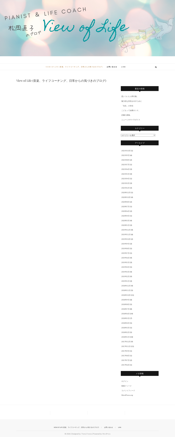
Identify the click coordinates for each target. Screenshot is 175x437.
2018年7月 (125, 309)
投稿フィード (126, 386)
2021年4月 (125, 179)
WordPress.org (127, 395)
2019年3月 (125, 272)
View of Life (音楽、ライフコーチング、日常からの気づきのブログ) (74, 67)
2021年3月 (125, 183)
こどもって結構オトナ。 (130, 110)
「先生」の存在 (127, 106)
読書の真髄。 (126, 115)
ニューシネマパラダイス (130, 120)
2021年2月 (125, 188)
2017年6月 (125, 365)
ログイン (124, 381)
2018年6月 (125, 314)
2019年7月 (125, 253)
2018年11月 (126, 290)
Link (123, 67)
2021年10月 (126, 151)
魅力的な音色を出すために (131, 101)
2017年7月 (125, 360)
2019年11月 (126, 234)
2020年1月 (125, 225)
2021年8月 (125, 160)
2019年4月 (125, 267)
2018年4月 (125, 323)
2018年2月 (125, 332)
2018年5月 (125, 318)
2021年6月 (125, 169)
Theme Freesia (86, 434)
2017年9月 (125, 351)
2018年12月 (126, 286)
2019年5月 (125, 262)
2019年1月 (125, 281)
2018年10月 (126, 295)
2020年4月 (125, 216)
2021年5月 (125, 174)
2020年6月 (125, 211)
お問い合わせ (112, 67)
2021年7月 (125, 164)
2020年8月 (125, 202)
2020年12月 (126, 192)
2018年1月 (125, 337)
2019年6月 (125, 258)
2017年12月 (126, 341)
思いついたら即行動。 (129, 96)
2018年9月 (125, 300)
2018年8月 (125, 304)
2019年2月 (125, 276)
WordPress (106, 434)
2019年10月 (126, 239)
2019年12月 (126, 230)
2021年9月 (125, 155)
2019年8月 (125, 248)
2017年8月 (125, 356)
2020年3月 (125, 220)
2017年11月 (126, 346)
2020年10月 (126, 197)
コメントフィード (128, 390)
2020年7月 (125, 206)
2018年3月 (125, 328)
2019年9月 (125, 244)
